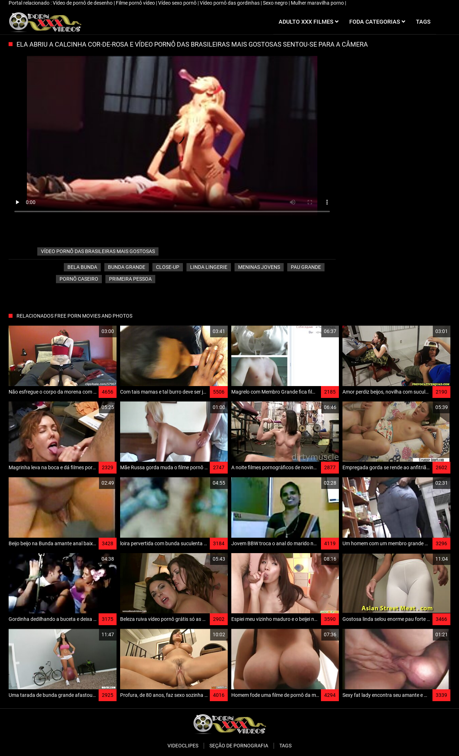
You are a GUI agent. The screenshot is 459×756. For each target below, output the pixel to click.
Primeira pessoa (130, 279)
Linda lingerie (208, 267)
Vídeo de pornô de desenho (83, 3)
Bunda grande (126, 267)
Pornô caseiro (79, 279)
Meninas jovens (259, 267)
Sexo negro (276, 3)
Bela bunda (82, 267)
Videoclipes (182, 745)
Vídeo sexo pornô (178, 3)
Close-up (167, 267)
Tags (285, 745)
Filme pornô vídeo (136, 3)
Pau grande (306, 267)
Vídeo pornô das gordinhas (230, 3)
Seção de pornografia (238, 745)
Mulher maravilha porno (318, 3)
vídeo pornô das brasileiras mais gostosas (98, 251)
